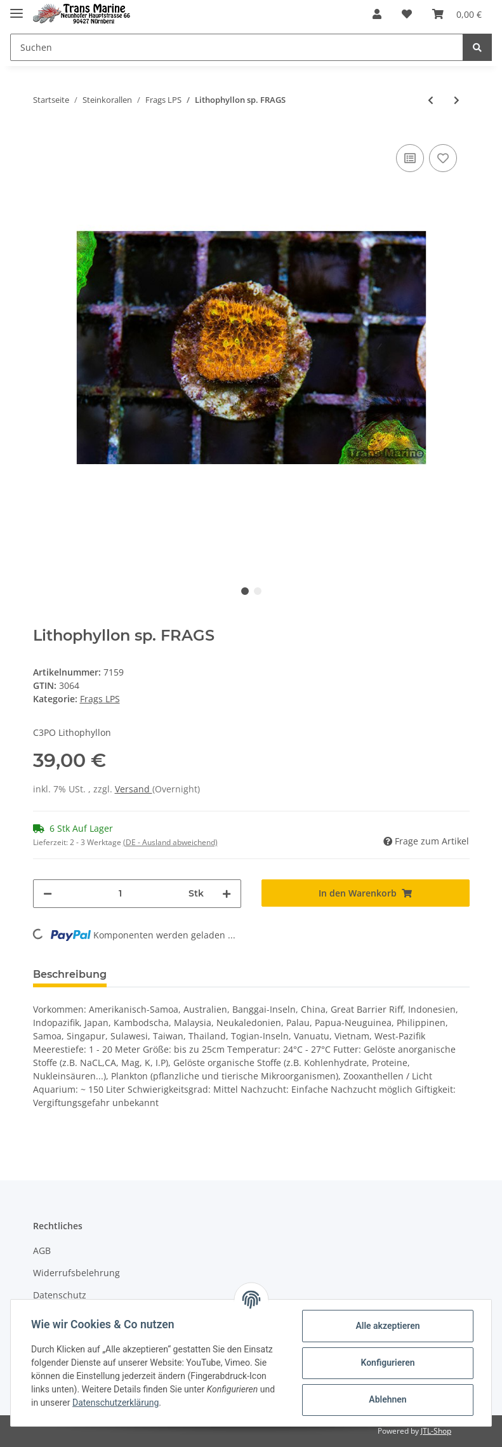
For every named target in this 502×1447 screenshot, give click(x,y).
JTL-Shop (436, 1430)
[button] (377, 14)
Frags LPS (100, 699)
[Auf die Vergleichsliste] (410, 158)
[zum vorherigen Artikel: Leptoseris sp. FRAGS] (431, 100)
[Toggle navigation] (16, 8)
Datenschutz (59, 1295)
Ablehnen (387, 1399)
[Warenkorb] (457, 14)
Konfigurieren (387, 1362)
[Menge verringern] (48, 893)
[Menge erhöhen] (227, 893)
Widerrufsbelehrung (76, 1273)
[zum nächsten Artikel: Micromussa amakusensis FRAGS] (457, 100)
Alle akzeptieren (387, 1326)
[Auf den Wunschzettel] (443, 158)
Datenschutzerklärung (115, 1402)
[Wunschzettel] (407, 14)
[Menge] (120, 893)
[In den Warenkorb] (365, 893)
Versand (133, 789)
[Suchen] (236, 47)
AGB (42, 1250)
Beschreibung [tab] (70, 974)
